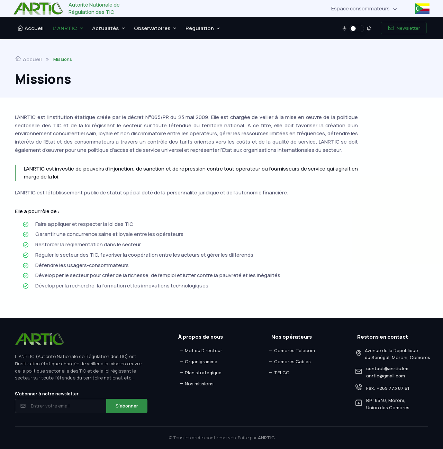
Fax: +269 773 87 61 (387, 388)
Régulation (200, 28)
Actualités (105, 28)
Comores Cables (289, 361)
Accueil (30, 28)
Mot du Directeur (201, 350)
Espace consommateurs (360, 8)
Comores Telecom (291, 350)
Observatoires (152, 28)
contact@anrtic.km (387, 368)
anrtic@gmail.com (385, 376)
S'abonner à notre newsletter (47, 394)
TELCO (279, 372)
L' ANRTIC (65, 28)
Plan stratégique (200, 372)
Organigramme (198, 361)
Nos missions (196, 384)
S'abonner (127, 406)
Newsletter (404, 28)
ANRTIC (266, 437)
